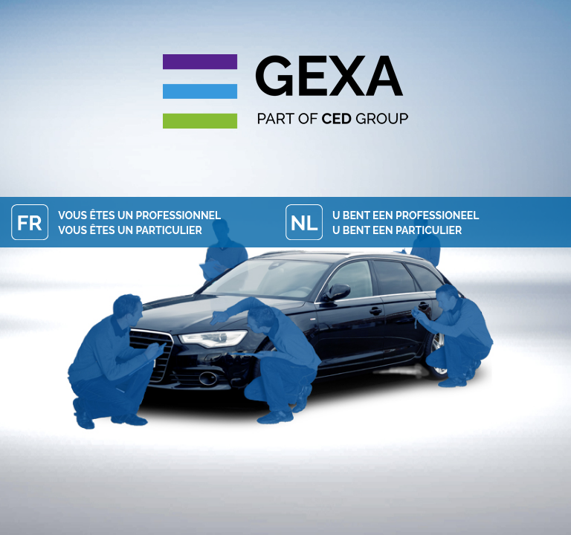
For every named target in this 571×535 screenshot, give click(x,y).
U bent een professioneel (405, 215)
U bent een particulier (397, 230)
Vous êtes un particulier (129, 230)
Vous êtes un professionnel (139, 215)
